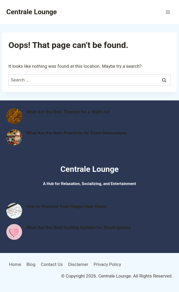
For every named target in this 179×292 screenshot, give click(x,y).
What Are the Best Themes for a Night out (68, 111)
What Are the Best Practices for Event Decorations (76, 132)
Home (15, 264)
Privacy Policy (107, 264)
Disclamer (78, 264)
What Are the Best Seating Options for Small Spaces (78, 227)
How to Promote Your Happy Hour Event (66, 206)
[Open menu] (168, 12)
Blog (30, 264)
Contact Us (52, 264)
